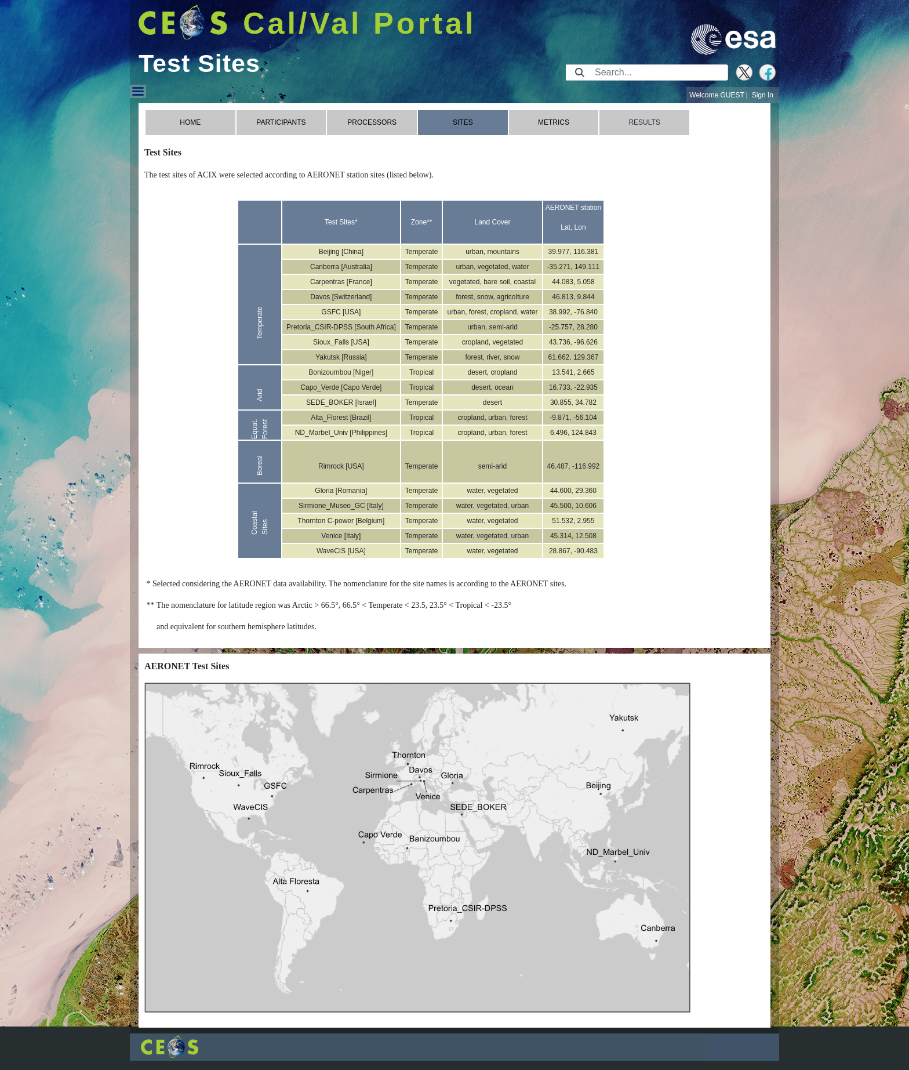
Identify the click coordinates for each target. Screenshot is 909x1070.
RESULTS (644, 122)
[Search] (658, 72)
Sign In (762, 95)
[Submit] (579, 72)
